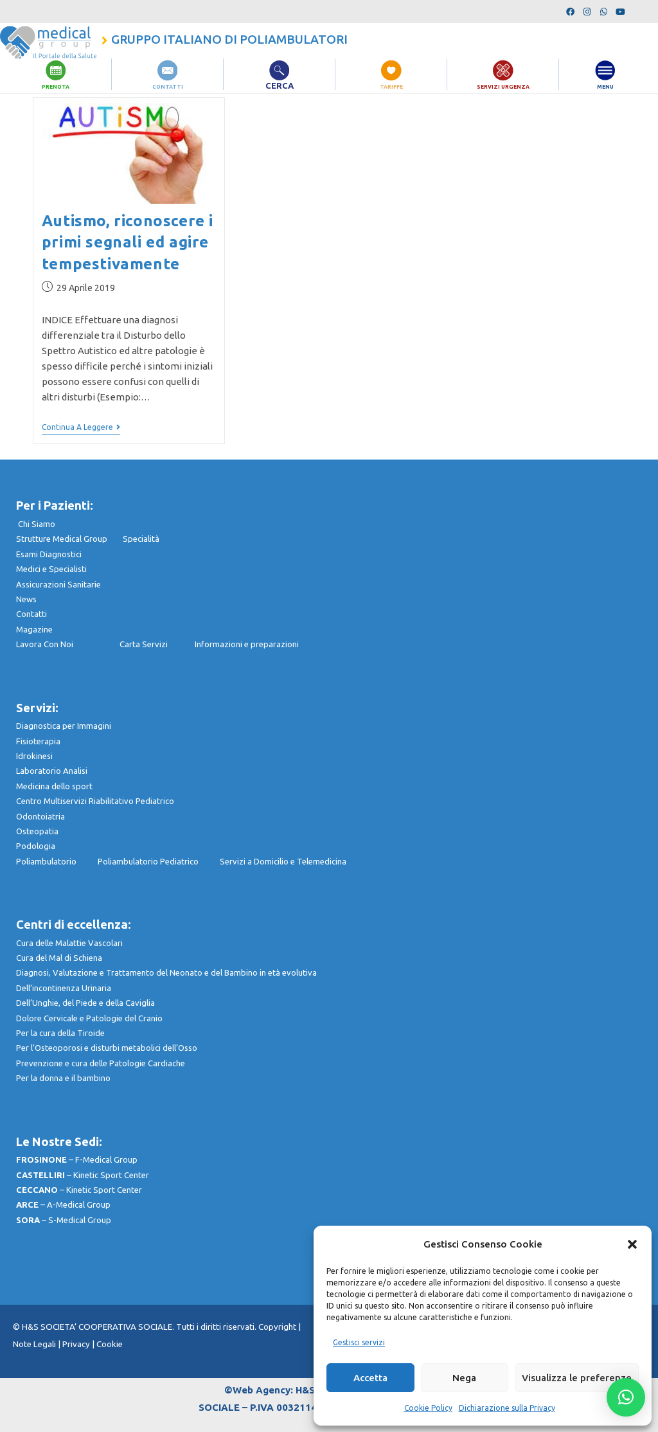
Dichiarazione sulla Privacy (507, 1408)
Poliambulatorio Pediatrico (159, 861)
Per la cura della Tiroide (60, 1032)
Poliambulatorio (57, 861)
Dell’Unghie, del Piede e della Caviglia (85, 1002)
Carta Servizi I (157, 644)
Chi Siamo (36, 523)
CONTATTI (168, 85)
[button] (632, 1244)
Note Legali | (37, 1344)
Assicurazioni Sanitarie (58, 584)
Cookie (109, 1344)
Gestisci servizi (359, 1342)
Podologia (35, 845)
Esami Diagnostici (49, 554)
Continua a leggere (81, 427)
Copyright (278, 1327)
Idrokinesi (34, 755)
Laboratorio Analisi (51, 770)
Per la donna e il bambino (63, 1077)
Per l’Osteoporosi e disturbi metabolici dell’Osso (106, 1047)
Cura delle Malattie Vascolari (69, 942)
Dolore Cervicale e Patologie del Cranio (89, 1018)
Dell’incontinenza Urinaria (63, 987)
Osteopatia (37, 831)
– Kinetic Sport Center (82, 1174)
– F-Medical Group (77, 1159)
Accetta (370, 1377)
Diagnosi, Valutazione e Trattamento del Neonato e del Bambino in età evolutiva (166, 972)
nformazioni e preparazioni (248, 644)
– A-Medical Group (63, 1204)
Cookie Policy (428, 1408)
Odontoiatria (40, 816)
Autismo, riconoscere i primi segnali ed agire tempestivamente (127, 242)
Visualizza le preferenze (577, 1377)
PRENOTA (55, 85)
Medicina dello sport (54, 786)
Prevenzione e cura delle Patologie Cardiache (100, 1063)
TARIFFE (391, 85)
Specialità (141, 538)
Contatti (31, 613)
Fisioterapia (38, 741)
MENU (605, 85)
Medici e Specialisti (51, 568)
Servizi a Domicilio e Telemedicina (283, 861)
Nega (464, 1377)
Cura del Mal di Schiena (59, 957)
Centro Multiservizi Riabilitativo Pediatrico (95, 800)
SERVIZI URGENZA (503, 85)
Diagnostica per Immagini (63, 725)
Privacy (76, 1344)
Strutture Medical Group (69, 538)
